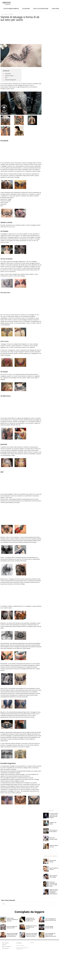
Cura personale (5, 948)
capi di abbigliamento (11, 8)
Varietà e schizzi (9, 75)
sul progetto (19, 943)
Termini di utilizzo (20, 945)
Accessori (26, 8)
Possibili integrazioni (10, 79)
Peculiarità (8, 73)
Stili (6, 77)
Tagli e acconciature (40, 8)
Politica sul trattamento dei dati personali (22, 948)
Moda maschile (5, 943)
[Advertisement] (21, 33)
